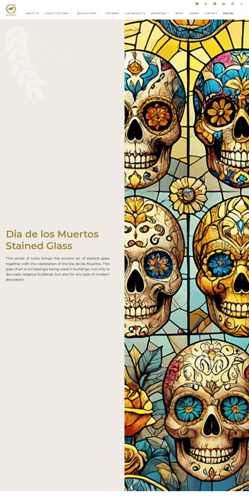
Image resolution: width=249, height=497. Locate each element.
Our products (135, 13)
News (179, 13)
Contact (211, 13)
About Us (32, 13)
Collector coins (56, 13)
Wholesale (159, 13)
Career (194, 13)
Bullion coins (86, 13)
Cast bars (112, 13)
